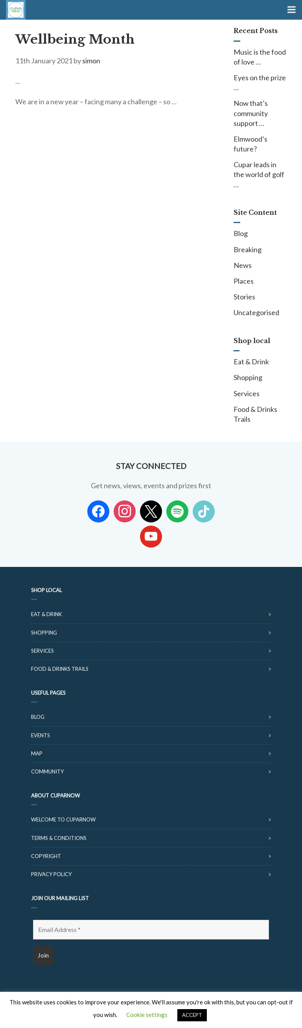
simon (91, 60)
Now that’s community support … (251, 113)
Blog (241, 233)
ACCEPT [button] (192, 1015)
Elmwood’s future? (250, 144)
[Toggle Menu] (291, 10)
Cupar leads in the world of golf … (259, 174)
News (243, 265)
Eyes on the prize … (260, 82)
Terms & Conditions (59, 838)
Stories (244, 296)
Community (47, 771)
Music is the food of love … (260, 57)
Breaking (247, 249)
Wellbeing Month (75, 39)
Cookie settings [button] (147, 1014)
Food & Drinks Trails (255, 414)
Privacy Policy (51, 874)
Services (247, 393)
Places (244, 281)
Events (40, 735)
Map (36, 753)
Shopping (248, 377)
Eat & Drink (251, 361)
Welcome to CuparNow (63, 819)
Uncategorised (256, 312)
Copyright (46, 856)
